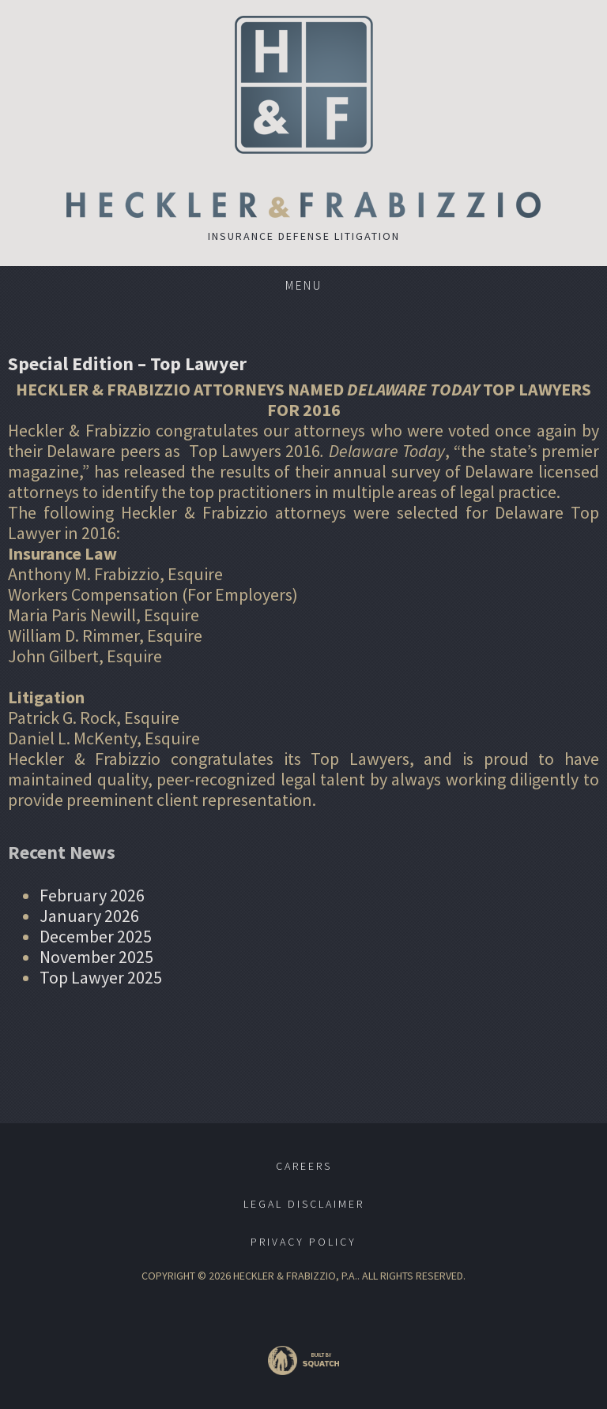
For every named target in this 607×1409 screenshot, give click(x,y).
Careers (304, 1166)
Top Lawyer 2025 (101, 977)
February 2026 (92, 895)
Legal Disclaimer (303, 1204)
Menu (303, 285)
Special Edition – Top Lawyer (127, 363)
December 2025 (96, 936)
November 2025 (96, 957)
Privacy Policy (303, 1242)
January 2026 (89, 916)
